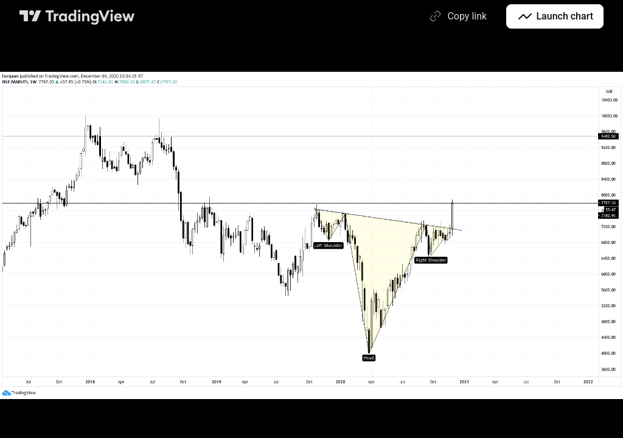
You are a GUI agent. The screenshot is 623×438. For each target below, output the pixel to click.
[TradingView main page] (77, 16)
